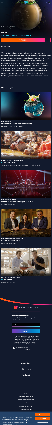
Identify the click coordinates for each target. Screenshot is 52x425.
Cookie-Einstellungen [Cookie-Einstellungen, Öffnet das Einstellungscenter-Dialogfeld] (43, 422)
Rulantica (26, 369)
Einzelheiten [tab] (5, 47)
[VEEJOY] (26, 2)
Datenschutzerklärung (33, 343)
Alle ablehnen (42, 418)
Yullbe (26, 375)
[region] (26, 418)
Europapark (26, 364)
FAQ (26, 403)
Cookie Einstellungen (26, 409)
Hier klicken (27, 349)
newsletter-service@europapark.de (22, 342)
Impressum (26, 393)
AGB (26, 390)
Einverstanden (43, 415)
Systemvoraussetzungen (26, 406)
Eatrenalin (26, 381)
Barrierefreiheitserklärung (26, 399)
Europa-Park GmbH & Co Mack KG (22, 339)
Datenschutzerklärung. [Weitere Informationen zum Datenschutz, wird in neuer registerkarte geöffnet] (11, 424)
